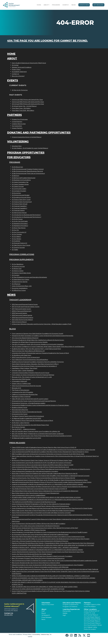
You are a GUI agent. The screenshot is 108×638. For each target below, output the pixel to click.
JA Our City (15, 230)
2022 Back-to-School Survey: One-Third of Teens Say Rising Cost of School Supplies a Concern (42, 436)
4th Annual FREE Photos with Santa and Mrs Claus (28, 104)
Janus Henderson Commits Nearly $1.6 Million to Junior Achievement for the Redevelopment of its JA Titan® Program (49, 532)
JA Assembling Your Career (20, 279)
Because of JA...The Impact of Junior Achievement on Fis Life (32, 377)
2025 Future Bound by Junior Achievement (26, 357)
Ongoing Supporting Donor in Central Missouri (26, 137)
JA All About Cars (17, 167)
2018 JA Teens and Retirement (21, 311)
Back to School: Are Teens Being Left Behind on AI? (28, 351)
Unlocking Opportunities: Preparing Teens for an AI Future (30, 372)
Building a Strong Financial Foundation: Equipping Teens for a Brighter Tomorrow (38, 362)
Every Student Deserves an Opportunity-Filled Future (29, 63)
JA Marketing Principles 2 (20, 225)
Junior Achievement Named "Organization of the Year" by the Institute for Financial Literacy (41, 504)
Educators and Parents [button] (72, 602)
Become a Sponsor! (18, 76)
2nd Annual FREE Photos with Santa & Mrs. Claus (27, 99)
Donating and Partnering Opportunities (39, 132)
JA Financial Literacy (18, 210)
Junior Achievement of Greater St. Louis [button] (91, 612)
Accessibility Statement (19, 71)
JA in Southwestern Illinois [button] (93, 625)
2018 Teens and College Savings (22, 315)
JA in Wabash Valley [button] (90, 627)
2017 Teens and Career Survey (21, 309)
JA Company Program (19, 191)
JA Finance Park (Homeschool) (22, 202)
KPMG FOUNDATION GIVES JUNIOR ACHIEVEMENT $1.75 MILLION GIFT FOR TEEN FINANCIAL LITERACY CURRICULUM (51, 576)
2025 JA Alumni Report (19, 322)
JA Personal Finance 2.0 (19, 243)
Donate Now (84, 5)
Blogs (12, 329)
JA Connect (15, 275)
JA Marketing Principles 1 (20, 223)
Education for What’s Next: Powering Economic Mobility (30, 342)
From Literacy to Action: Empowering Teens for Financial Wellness (33, 375)
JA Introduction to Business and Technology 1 (26, 215)
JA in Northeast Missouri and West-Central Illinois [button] (92, 618)
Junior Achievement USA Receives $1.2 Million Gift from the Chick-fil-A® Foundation (38, 523)
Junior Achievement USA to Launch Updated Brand (28, 495)
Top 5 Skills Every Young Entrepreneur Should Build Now (30, 359)
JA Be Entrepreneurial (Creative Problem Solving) (28, 169)
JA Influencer (16, 284)
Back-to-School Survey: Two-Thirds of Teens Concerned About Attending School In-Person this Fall (43, 478)
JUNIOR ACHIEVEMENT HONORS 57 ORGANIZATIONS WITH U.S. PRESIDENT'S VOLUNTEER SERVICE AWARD (47, 550)
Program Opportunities (25, 152)
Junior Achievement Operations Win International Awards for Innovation (35, 471)
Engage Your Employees (20, 119)
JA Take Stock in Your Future (21, 245)
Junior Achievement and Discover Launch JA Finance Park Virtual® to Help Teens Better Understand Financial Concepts (50, 475)
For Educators (18, 157)
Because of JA (16, 388)
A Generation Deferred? (19, 381)
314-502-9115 (8, 615)
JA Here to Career (17, 271)
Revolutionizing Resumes (20, 409)
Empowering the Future (19, 414)
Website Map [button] (45, 634)
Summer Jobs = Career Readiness (22, 370)
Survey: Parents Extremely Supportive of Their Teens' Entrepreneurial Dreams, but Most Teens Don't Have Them (48, 552)
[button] (68, 5)
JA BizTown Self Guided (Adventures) (23, 178)
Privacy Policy (16, 69)
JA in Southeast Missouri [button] (92, 621)
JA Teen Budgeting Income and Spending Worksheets (29, 277)
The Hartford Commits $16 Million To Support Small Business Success (34, 502)
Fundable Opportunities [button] (92, 604)
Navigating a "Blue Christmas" (21, 396)
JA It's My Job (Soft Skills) (20, 221)
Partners (14, 114)
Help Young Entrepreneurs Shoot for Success (26, 386)
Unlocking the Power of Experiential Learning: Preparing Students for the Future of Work (40, 353)
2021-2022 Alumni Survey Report (22, 319)
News (74, 5)
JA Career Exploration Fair (20, 182)
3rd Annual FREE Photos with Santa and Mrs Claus (28, 102)
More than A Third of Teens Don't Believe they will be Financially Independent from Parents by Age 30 (44, 473)
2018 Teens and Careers (19, 313)
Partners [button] (87, 602)
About (46, 5)
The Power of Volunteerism (20, 390)
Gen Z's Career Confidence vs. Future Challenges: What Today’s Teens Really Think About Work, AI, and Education (48, 346)
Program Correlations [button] (70, 606)
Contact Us (15, 74)
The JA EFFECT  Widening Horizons (23, 429)
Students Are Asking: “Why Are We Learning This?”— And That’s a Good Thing (36, 349)
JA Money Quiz (16, 268)
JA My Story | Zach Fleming (20, 423)
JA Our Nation (16, 236)
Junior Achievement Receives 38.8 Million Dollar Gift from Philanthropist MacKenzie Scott (40, 467)
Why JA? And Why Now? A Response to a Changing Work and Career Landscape (38, 433)
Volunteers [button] (46, 602)
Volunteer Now (17, 146)
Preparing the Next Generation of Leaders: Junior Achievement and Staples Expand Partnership (42, 335)
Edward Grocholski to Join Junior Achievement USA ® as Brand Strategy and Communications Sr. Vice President (47, 565)
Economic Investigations (19, 288)
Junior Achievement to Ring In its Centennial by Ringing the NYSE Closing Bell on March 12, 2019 (42, 465)
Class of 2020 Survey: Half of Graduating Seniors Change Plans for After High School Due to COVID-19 (44, 447)
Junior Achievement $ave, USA (22, 286)
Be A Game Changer (18, 427)
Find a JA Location (90, 629)
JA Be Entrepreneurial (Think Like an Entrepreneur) (28, 173)
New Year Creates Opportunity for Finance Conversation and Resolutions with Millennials (40, 567)
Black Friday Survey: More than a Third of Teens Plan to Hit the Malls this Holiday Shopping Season (43, 510)
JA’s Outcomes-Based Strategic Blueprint (25, 338)
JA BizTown (15, 175)
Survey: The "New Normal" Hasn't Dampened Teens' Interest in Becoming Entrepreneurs (40, 506)
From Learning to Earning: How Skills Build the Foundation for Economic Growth (37, 333)
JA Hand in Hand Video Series (21, 273)
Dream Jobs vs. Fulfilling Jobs (21, 383)
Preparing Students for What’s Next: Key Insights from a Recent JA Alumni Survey (38, 340)
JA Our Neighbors (17, 264)
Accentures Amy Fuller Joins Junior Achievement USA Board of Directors (35, 526)
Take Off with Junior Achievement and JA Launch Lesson (30, 399)
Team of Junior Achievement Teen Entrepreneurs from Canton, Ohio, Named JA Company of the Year (45, 528)
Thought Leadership (20, 300)
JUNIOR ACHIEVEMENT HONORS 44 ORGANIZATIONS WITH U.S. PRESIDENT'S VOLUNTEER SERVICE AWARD (47, 499)
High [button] (64, 615)
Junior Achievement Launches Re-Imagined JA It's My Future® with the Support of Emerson (41, 462)
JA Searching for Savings (19, 281)
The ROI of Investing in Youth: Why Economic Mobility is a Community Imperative (37, 344)
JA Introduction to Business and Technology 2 (26, 217)
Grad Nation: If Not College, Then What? (24, 368)
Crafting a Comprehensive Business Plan (25, 394)
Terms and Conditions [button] (15, 634)
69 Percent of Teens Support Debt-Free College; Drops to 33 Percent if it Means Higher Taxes (42, 460)
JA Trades (15, 249)
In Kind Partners (17, 121)
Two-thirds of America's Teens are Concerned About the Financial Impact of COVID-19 (39, 489)
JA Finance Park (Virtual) (19, 204)
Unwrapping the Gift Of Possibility (22, 392)
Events (65, 5)
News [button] (43, 619)
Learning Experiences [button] (71, 609)
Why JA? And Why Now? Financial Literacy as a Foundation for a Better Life (36, 431)
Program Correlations (21, 254)
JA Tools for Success (18, 247)
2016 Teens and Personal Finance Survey (25, 304)
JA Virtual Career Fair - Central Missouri (24, 106)
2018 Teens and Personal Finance (22, 317)
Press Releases (17, 443)
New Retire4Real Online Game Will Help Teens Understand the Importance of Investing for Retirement (45, 491)
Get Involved (98, 5)
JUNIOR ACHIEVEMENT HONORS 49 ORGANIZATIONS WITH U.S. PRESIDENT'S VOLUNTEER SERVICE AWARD (47, 484)
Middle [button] (65, 613)
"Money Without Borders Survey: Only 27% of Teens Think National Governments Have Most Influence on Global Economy (51, 469)
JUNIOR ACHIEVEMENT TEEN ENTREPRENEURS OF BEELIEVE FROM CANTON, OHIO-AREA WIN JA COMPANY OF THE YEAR (53, 545)
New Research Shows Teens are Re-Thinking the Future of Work (32, 420)
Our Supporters (17, 126)
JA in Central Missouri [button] (91, 615)
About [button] (44, 609)
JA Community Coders (19, 188)
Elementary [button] (67, 611)
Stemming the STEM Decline (21, 379)
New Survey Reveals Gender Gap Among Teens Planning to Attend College (36, 563)
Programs (56, 5)
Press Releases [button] (46, 617)
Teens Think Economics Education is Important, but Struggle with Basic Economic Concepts (41, 512)
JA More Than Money (19, 228)
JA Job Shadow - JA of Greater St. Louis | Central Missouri (30, 148)
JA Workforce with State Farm (21, 355)
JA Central (15, 65)
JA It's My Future (17, 219)
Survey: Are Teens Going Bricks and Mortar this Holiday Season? (32, 554)
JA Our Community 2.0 (19, 232)
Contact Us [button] (8, 613)
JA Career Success (18, 186)
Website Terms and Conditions (21, 67)
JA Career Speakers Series (20, 184)
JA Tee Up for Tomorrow (20, 90)
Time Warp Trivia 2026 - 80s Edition (23, 110)
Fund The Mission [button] (90, 606)
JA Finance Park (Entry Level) (21, 199)
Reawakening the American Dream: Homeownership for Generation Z (34, 366)
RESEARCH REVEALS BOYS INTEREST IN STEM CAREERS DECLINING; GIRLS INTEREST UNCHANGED (45, 547)
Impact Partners (17, 128)
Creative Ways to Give (19, 124)
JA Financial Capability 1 (19, 206)
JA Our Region (16, 239)
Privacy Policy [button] (27, 634)
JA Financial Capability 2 (19, 208)
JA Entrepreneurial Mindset (20, 195)
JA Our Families (17, 234)
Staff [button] (43, 611)
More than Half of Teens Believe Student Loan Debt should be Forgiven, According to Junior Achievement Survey (48, 536)
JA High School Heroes (19, 212)
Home (39, 5)
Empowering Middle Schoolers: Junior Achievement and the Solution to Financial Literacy (40, 405)
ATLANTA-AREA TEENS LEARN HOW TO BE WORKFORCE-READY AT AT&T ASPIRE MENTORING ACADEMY (46, 497)
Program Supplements (21, 259)
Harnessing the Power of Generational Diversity (27, 412)
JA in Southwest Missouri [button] (92, 623)
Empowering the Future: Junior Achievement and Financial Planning (34, 401)
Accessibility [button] (36, 634)
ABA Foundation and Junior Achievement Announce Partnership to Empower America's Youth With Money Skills (48, 454)
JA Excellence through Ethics (21, 197)
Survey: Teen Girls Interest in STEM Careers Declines (29, 530)
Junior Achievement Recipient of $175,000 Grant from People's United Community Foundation (42, 556)
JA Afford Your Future (19, 290)
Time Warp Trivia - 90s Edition (21, 108)
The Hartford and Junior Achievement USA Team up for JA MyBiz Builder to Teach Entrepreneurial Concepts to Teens (49, 480)
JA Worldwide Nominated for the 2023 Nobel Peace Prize (30, 425)
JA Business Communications (21, 180)
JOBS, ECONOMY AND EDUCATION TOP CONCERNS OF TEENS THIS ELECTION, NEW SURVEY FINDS (44, 586)
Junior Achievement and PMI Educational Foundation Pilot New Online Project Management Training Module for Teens (50, 452)
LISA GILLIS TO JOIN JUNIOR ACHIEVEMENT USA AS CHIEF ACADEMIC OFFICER (38, 589)
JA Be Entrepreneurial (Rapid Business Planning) (27, 171)
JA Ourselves (16, 241)
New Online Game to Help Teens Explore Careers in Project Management (35, 493)
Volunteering (18, 141)
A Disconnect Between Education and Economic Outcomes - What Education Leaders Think (41, 324)
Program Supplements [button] (70, 604)
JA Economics (16, 193)
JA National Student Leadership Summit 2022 (26, 438)
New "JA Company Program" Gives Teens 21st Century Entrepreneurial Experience (38, 558)
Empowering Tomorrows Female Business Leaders (28, 403)
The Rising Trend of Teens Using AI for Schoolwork (28, 416)
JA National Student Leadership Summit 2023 (26, 418)
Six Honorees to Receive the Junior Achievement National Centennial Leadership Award (40, 534)
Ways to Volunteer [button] (48, 604)
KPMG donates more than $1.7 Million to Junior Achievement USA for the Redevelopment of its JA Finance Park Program (50, 539)
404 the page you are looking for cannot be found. (47, 40)
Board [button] (44, 613)
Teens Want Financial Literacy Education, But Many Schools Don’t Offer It (35, 364)
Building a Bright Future (19, 407)
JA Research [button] (46, 615)
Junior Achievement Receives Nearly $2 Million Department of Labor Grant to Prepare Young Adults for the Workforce (50, 486)
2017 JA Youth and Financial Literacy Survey (25, 306)
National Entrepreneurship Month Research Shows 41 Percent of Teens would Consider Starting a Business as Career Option (51, 482)
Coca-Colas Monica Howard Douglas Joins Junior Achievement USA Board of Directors (40, 541)
